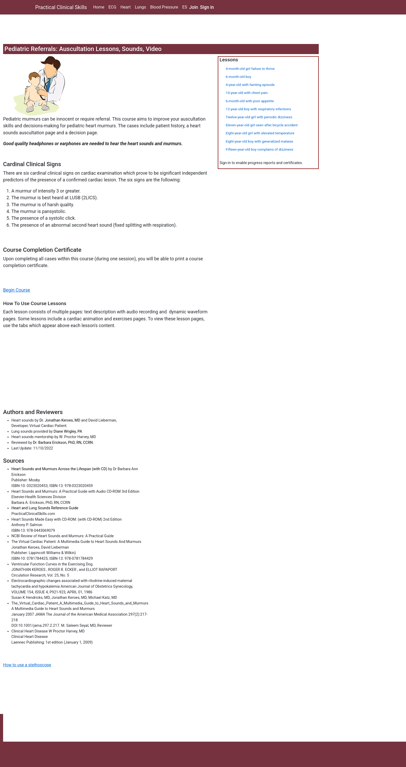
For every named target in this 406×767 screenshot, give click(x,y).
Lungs (140, 7)
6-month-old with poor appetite (250, 101)
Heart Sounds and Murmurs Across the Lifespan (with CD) (59, 469)
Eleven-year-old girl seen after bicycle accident (262, 125)
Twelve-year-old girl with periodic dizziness (259, 117)
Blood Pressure (164, 7)
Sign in (207, 7)
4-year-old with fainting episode (250, 85)
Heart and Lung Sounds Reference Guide (44, 508)
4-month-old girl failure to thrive (250, 69)
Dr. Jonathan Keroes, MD (59, 420)
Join (193, 7)
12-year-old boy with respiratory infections (258, 109)
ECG (112, 7)
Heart (125, 7)
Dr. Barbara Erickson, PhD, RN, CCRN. (63, 442)
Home (98, 7)
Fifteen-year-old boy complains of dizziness (259, 149)
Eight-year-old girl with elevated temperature (260, 133)
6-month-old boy (238, 77)
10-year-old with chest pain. (247, 93)
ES (184, 7)
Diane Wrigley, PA (68, 431)
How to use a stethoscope (27, 664)
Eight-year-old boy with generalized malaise (259, 141)
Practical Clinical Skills (61, 7)
